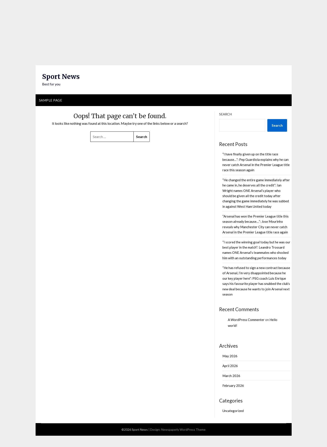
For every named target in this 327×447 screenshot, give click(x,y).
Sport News (61, 76)
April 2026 (230, 366)
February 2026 (233, 385)
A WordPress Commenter (246, 320)
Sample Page (50, 100)
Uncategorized (233, 411)
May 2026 (229, 356)
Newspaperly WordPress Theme (183, 429)
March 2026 (231, 376)
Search (225, 114)
